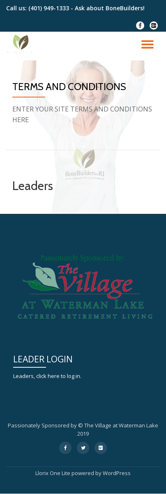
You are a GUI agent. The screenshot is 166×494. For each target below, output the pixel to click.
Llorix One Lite (53, 473)
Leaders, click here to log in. (47, 376)
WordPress (117, 473)
